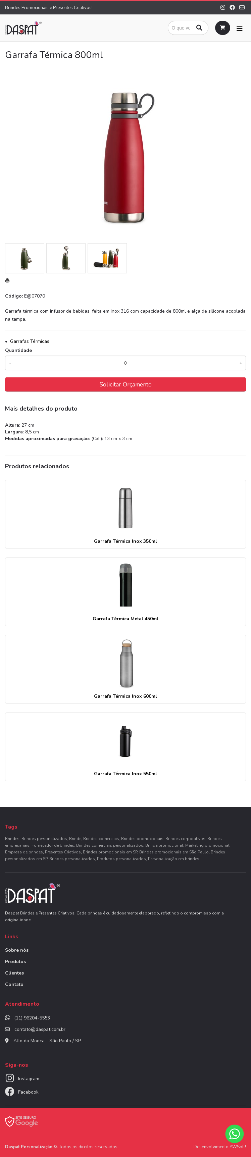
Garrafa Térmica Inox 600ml (125, 696)
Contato (14, 984)
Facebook (28, 1092)
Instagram (28, 1078)
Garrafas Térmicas (29, 341)
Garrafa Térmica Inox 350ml (125, 541)
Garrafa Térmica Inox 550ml (125, 774)
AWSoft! (238, 1147)
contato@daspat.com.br (39, 1029)
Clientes (14, 973)
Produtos (15, 961)
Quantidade (18, 350)
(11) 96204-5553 (32, 1018)
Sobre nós (17, 950)
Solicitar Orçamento (126, 384)
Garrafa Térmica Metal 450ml (125, 619)
